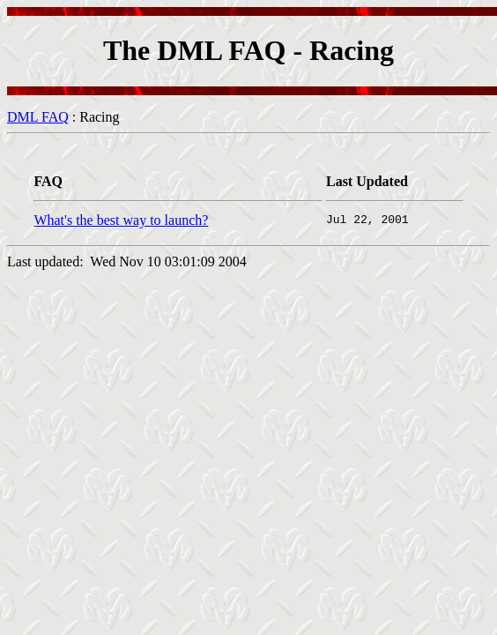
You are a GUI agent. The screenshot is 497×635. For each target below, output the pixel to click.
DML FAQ (38, 116)
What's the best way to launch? (120, 220)
